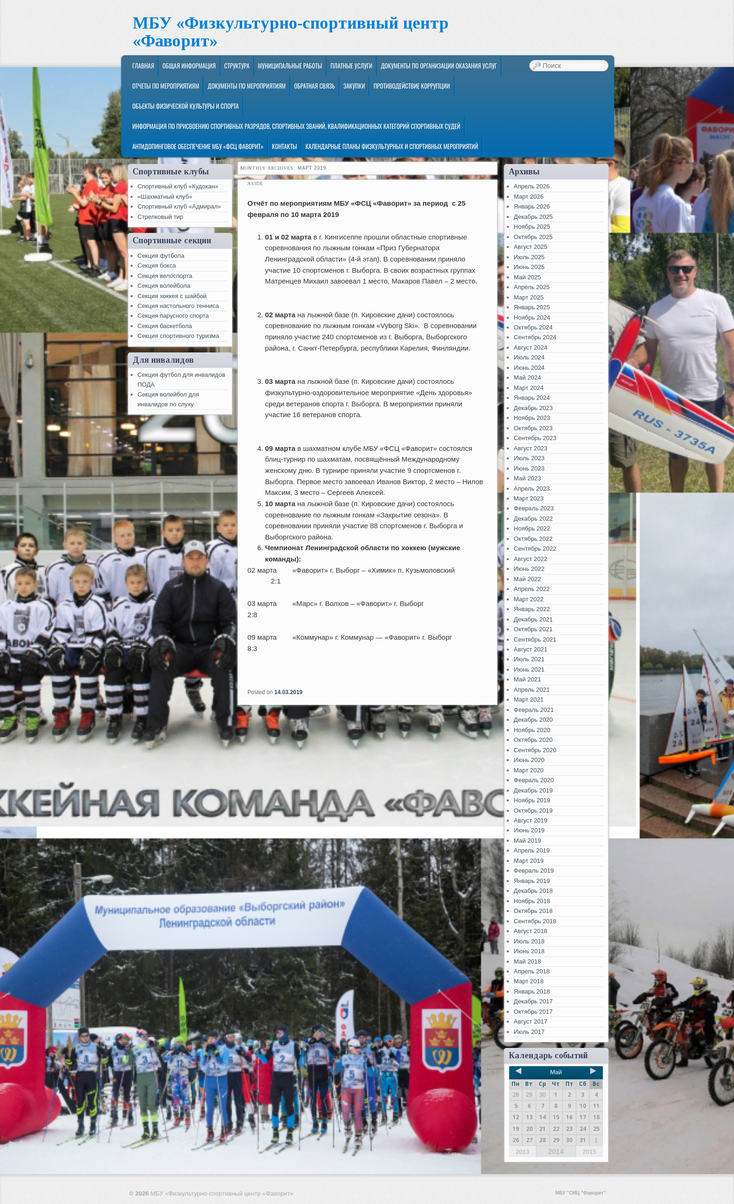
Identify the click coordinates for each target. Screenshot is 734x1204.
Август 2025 (531, 246)
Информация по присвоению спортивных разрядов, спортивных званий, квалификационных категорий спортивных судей (296, 126)
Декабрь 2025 (533, 216)
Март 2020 (529, 770)
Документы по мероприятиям (247, 85)
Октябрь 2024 (533, 327)
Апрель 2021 (532, 689)
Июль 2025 (529, 257)
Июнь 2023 (529, 468)
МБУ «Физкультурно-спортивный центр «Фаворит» (291, 32)
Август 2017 (531, 1021)
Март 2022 (529, 599)
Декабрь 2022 (533, 518)
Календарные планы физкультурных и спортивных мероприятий (391, 146)
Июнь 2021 (529, 669)
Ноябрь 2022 (532, 528)
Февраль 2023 (534, 508)
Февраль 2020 (534, 780)
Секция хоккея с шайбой (172, 295)
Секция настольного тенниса (178, 305)
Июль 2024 (529, 357)
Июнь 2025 (529, 266)
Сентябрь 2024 (535, 337)
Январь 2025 (532, 307)
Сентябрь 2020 (535, 750)
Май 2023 (527, 478)
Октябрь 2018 (533, 910)
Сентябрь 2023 (535, 437)
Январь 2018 (532, 991)
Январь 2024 (532, 397)
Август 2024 (531, 347)
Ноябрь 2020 (532, 729)
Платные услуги (351, 65)
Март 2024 (529, 387)
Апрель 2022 (532, 588)
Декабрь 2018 (533, 890)
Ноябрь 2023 (532, 417)
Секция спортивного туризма (178, 335)
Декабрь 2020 (533, 719)
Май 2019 (527, 840)
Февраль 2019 (534, 870)
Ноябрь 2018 (532, 901)
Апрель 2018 (532, 971)
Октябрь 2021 (533, 629)
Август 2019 (531, 820)
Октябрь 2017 (533, 1011)
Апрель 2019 (532, 850)
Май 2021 (527, 679)
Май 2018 (527, 961)
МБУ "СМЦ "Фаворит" (581, 1193)
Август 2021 (531, 649)
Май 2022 (527, 579)
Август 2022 (531, 558)
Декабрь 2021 (533, 619)
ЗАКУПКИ (354, 85)
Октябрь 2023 (533, 428)
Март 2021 (529, 699)
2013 (522, 1151)
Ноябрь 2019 (532, 800)
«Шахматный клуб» (165, 196)
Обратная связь (314, 85)
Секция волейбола (164, 285)
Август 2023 (531, 448)
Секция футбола (161, 255)
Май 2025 (527, 277)
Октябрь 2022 (533, 538)
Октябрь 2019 (533, 810)
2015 (589, 1151)
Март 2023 (529, 498)
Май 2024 (527, 377)
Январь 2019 (532, 880)
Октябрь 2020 (533, 739)
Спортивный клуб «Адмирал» (179, 206)
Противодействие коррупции (411, 85)
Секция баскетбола (165, 325)
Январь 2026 (532, 206)
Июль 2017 (529, 1031)
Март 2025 (529, 297)
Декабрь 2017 (533, 1001)
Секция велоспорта (165, 275)
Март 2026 (529, 196)
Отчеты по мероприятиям (165, 85)
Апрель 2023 (532, 488)
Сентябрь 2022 (535, 548)
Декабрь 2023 (533, 407)
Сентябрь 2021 (535, 639)
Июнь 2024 (529, 367)
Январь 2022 (532, 609)
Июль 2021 (529, 659)
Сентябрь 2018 (535, 921)
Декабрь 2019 (533, 790)
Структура (237, 65)
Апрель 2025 (532, 287)
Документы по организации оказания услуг (439, 65)
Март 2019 (529, 860)
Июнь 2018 (529, 951)
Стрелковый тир (161, 216)
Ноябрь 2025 (532, 226)
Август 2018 (531, 931)
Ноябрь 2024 (532, 317)
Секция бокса (157, 265)
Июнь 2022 (529, 568)
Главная (143, 65)
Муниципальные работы (290, 65)
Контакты (284, 146)
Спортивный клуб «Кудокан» (178, 186)
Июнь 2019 (529, 830)
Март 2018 (529, 981)
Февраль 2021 (534, 709)
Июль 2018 (529, 941)
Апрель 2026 (532, 186)
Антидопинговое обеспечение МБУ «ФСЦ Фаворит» (197, 146)
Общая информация (189, 65)
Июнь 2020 (529, 759)
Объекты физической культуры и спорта (185, 106)
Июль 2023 (529, 458)
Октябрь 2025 (533, 236)
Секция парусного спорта (173, 315)
